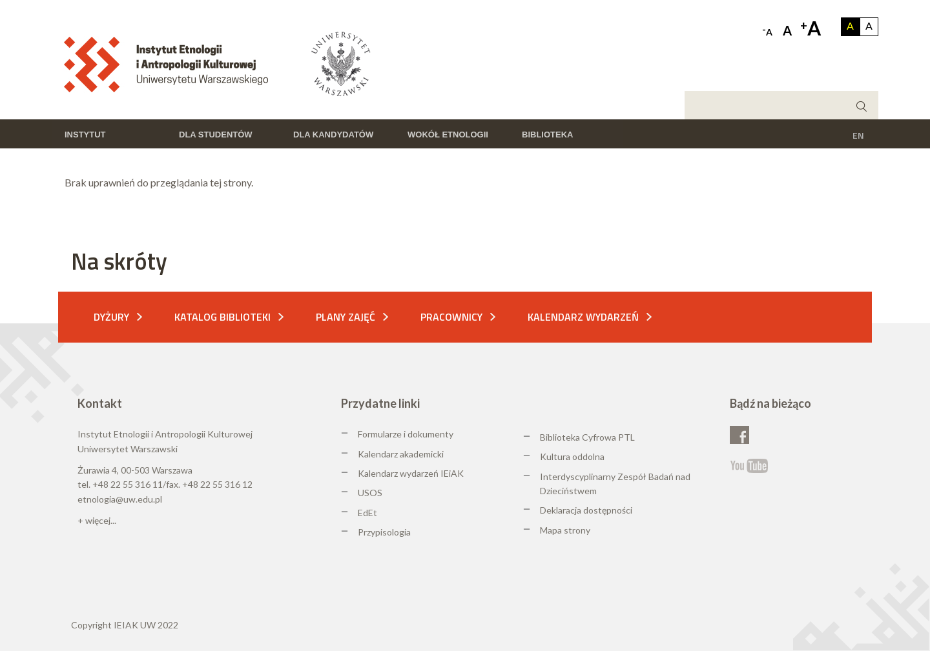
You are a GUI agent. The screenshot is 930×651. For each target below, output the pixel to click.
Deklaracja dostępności (586, 510)
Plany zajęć (345, 317)
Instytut (85, 134)
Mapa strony (565, 530)
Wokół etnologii (448, 134)
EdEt (367, 512)
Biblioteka (547, 134)
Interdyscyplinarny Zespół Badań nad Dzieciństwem (615, 483)
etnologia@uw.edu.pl (120, 499)
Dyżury (111, 317)
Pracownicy (451, 317)
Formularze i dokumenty (405, 433)
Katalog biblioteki (222, 317)
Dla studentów (216, 134)
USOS (370, 492)
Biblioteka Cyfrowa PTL (587, 437)
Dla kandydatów (333, 134)
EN (858, 135)
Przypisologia (384, 531)
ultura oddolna (575, 456)
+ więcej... (97, 520)
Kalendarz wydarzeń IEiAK (411, 473)
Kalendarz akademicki (401, 453)
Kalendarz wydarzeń (583, 317)
